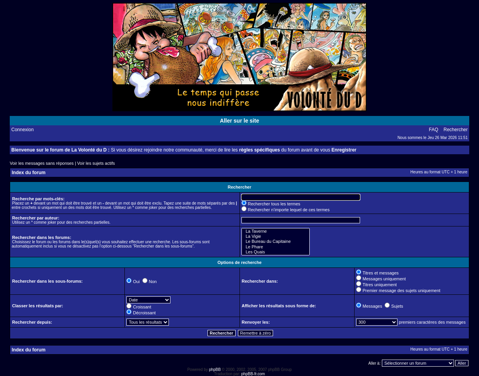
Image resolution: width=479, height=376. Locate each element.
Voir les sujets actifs (96, 163)
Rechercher (456, 129)
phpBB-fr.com (253, 374)
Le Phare (275, 246)
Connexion (22, 129)
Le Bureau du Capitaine (275, 241)
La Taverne (275, 231)
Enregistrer (344, 150)
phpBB (215, 369)
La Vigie (275, 236)
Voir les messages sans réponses (42, 163)
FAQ (433, 129)
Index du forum (29, 172)
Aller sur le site (239, 121)
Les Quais (275, 252)
